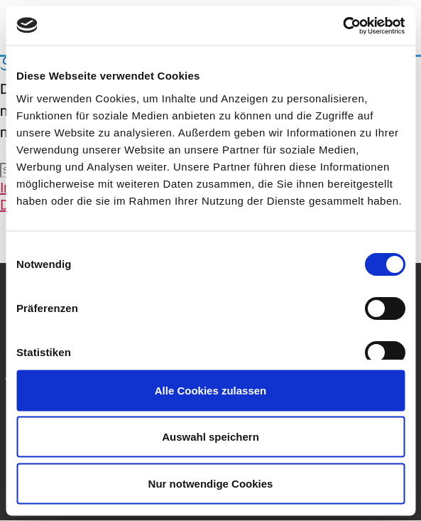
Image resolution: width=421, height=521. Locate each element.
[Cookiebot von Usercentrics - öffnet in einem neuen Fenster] (342, 25)
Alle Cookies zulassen (211, 390)
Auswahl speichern (210, 437)
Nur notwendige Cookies (210, 483)
